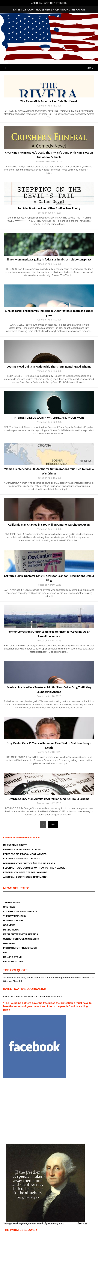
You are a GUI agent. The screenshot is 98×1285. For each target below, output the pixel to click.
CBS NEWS (9, 925)
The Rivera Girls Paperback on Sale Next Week (49, 101)
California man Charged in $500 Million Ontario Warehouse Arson (49, 524)
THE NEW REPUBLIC (14, 916)
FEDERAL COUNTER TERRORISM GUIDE (25, 872)
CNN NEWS (9, 907)
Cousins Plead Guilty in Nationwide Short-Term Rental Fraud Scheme (49, 366)
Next (53, 824)
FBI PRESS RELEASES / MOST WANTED (25, 854)
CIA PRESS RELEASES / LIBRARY (21, 858)
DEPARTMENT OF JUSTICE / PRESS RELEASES (29, 863)
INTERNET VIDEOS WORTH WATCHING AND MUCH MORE (49, 417)
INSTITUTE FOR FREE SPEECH (20, 948)
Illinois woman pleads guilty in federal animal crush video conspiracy (49, 259)
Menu (90, 67)
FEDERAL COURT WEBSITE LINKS (22, 849)
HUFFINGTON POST (14, 920)
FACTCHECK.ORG (13, 961)
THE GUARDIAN (11, 902)
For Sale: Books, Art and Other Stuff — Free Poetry (49, 208)
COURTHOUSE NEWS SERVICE (20, 911)
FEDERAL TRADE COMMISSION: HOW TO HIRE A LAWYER (34, 867)
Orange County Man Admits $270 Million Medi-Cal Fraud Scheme (49, 799)
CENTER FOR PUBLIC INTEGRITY (21, 939)
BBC (5, 952)
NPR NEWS (9, 943)
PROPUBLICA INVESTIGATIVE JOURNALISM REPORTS (32, 996)
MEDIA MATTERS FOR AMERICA (20, 934)
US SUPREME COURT (15, 845)
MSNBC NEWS (11, 929)
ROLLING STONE (12, 957)
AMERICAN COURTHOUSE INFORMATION (25, 877)
